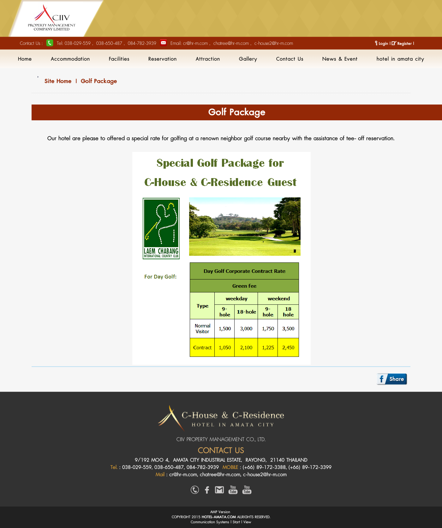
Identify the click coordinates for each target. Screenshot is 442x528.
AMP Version (220, 512)
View (247, 522)
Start (236, 522)
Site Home (58, 81)
